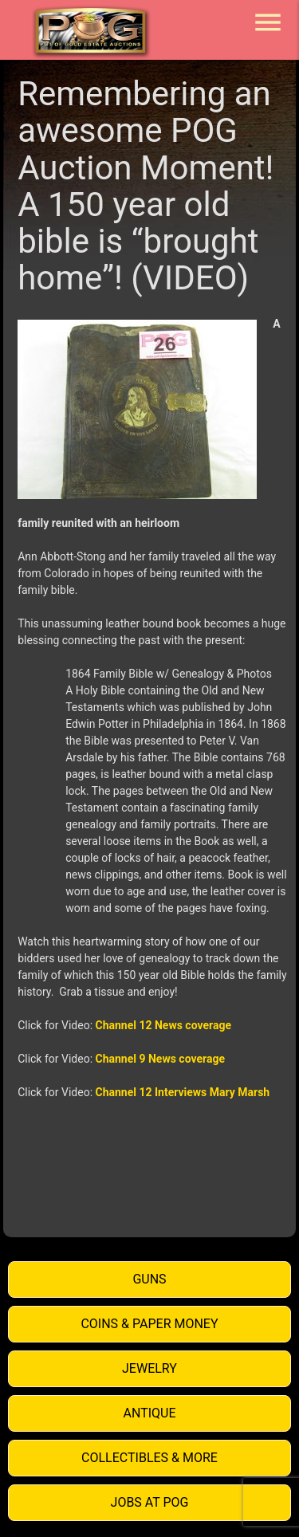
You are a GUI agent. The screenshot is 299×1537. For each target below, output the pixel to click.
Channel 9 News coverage (160, 1058)
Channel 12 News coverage (163, 1025)
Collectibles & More (149, 1457)
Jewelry (149, 1368)
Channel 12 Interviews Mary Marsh (183, 1092)
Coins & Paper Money (149, 1323)
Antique (150, 1413)
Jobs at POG (150, 1502)
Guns (149, 1279)
